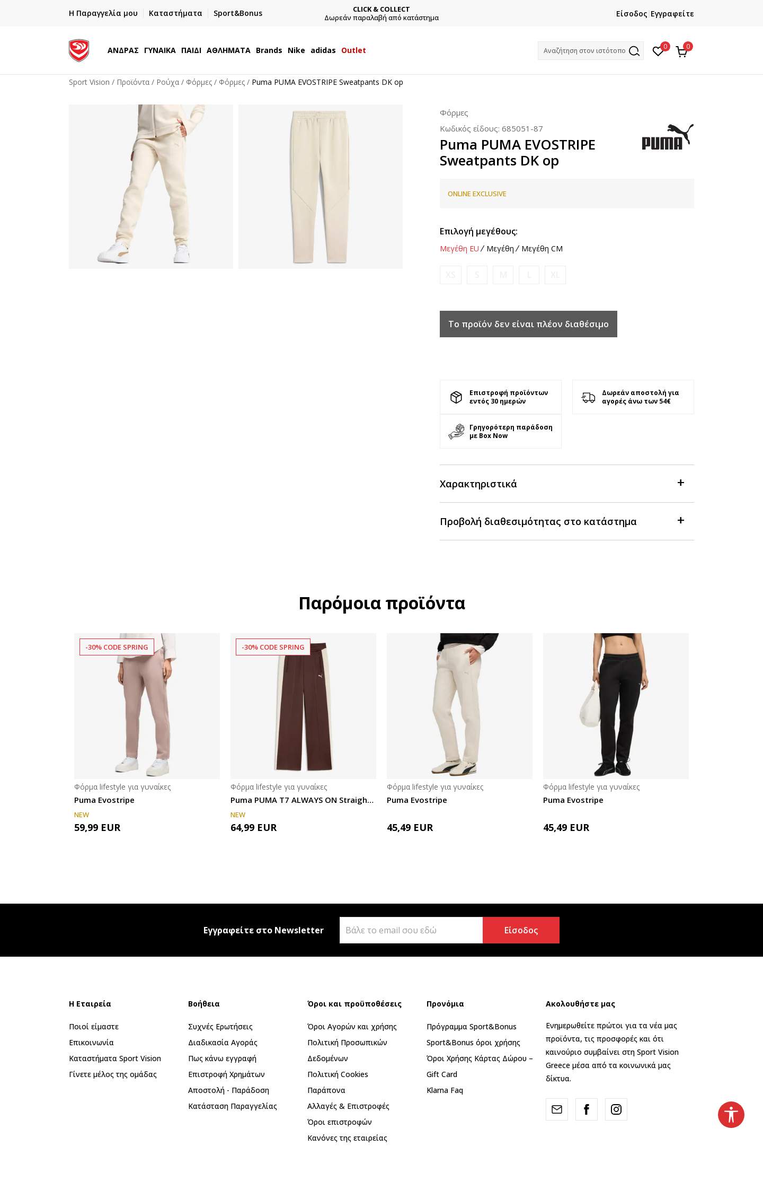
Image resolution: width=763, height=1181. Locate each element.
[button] (591, 50)
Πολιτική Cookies (337, 1074)
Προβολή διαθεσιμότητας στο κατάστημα (562, 520)
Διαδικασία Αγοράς (223, 1042)
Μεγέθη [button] (500, 248)
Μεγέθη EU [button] (459, 248)
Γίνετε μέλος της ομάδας (113, 1074)
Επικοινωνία (91, 1042)
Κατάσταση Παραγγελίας (232, 1106)
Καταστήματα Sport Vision (115, 1058)
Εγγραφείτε (672, 13)
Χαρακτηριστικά (562, 483)
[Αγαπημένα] (658, 50)
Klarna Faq (445, 1090)
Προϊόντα (133, 82)
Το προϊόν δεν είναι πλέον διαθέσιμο (528, 324)
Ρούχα (167, 82)
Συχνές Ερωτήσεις (220, 1026)
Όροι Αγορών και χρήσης (352, 1026)
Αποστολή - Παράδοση (228, 1090)
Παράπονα (326, 1090)
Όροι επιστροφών (339, 1122)
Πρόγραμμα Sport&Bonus (472, 1026)
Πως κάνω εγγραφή (222, 1058)
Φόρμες (199, 82)
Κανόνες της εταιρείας (347, 1138)
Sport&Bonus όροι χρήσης (473, 1042)
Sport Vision (89, 82)
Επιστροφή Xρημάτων (226, 1074)
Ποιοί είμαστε (94, 1026)
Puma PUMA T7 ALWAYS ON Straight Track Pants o (303, 799)
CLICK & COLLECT (381, 9)
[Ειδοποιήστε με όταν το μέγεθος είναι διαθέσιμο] (451, 275)
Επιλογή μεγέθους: (479, 231)
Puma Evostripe (104, 799)
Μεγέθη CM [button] (542, 248)
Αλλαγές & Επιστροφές (348, 1106)
